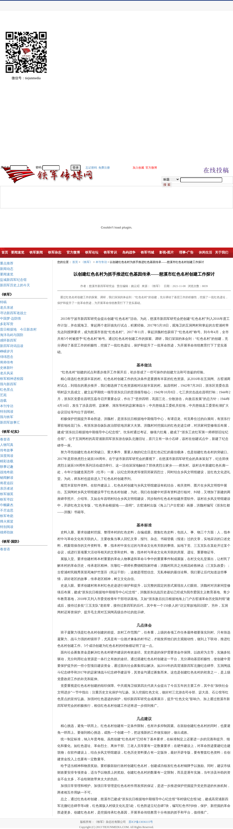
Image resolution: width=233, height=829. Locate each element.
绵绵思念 (6, 357)
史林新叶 (6, 368)
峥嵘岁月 (6, 351)
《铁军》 (86, 262)
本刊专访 (6, 406)
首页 (75, 262)
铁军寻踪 (6, 499)
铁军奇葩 (6, 516)
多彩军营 (6, 324)
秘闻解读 (6, 477)
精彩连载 (6, 461)
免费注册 (104, 167)
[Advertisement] (216, 92)
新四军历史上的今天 (15, 285)
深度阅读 (6, 456)
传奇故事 (6, 450)
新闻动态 (6, 269)
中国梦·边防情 (10, 318)
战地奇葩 (6, 472)
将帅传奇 (6, 362)
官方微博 (151, 167)
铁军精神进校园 (11, 378)
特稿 (3, 302)
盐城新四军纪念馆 (13, 280)
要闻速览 (6, 274)
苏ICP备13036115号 (141, 822)
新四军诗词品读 (11, 346)
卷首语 (5, 439)
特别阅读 (6, 411)
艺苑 (3, 395)
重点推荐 (6, 263)
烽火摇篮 (6, 521)
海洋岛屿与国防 (11, 335)
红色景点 (6, 389)
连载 (3, 400)
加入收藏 (138, 167)
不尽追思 (6, 510)
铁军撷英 (6, 494)
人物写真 (6, 445)
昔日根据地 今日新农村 (18, 329)
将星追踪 (6, 483)
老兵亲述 (6, 307)
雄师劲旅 (6, 532)
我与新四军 (8, 384)
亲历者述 (6, 488)
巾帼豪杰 (6, 505)
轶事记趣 (6, 466)
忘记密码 (91, 167)
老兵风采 (6, 373)
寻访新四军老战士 (13, 313)
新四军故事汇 (10, 422)
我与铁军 (6, 417)
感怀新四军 (8, 340)
